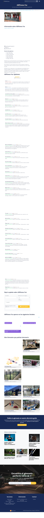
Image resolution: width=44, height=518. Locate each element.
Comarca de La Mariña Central (25, 10)
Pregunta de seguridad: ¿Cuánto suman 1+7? (10, 306)
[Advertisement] (31, 18)
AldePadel (6, 380)
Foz (32, 10)
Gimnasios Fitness (7, 10)
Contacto (34, 499)
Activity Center (7, 396)
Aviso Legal (22, 500)
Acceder (9, 500)
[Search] (30, 1)
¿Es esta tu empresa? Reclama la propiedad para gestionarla (22, 7)
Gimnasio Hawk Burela (27, 410)
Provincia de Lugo (15, 10)
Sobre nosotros (9, 499)
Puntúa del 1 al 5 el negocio (22, 295)
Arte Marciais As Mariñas (9, 410)
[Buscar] (37, 1)
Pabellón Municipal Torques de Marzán (30, 366)
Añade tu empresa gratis (10, 501)
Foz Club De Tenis (8, 366)
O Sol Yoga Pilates (26, 350)
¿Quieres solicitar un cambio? (9, 28)
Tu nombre (7, 295)
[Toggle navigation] (39, 1)
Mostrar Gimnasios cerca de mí (22, 485)
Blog (9, 502)
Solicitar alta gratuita (22, 424)
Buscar (33, 483)
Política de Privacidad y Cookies (22, 501)
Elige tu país (12, 510)
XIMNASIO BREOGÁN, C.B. (27, 396)
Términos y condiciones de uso (22, 499)
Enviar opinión (24, 306)
